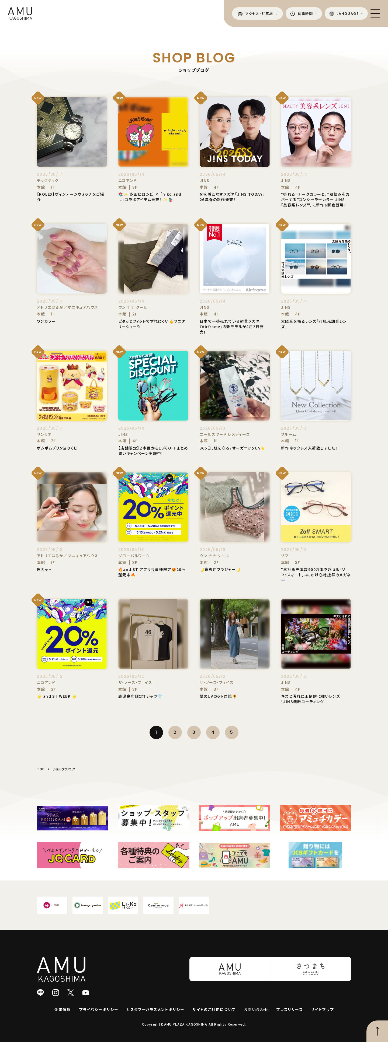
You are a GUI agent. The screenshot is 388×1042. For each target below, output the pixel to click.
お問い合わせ (256, 1009)
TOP (41, 769)
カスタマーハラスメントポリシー (155, 1009)
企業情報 (62, 1009)
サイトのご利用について (213, 1009)
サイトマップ (322, 1009)
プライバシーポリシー (98, 1009)
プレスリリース (289, 1009)
